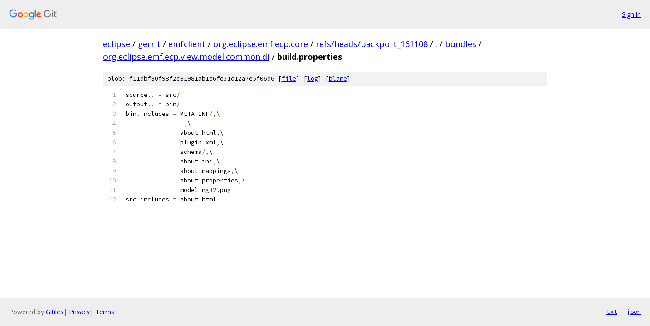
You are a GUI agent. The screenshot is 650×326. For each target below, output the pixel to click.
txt (611, 311)
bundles (460, 43)
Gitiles (55, 311)
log (312, 78)
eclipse (116, 43)
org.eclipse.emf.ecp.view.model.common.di (186, 56)
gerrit (149, 43)
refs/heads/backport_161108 (372, 43)
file (289, 78)
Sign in (631, 14)
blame (338, 78)
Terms (104, 311)
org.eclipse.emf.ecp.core (260, 43)
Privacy (79, 311)
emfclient (186, 43)
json (633, 311)
